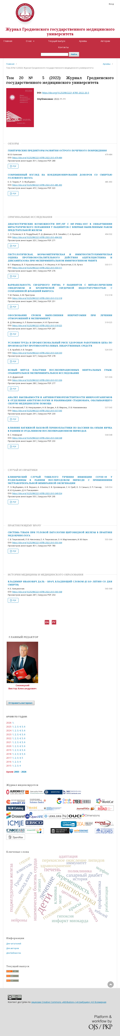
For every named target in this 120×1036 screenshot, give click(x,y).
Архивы (83, 41)
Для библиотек (13, 953)
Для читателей (13, 943)
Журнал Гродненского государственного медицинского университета (60, 31)
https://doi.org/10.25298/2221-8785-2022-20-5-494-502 (37, 237)
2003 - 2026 (20, 771)
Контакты (63, 47)
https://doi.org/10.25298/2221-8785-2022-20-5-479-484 (37, 157)
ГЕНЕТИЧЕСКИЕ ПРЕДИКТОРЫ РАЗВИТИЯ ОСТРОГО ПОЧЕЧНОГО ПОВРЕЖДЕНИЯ (57, 150)
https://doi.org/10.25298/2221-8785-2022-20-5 (65, 92)
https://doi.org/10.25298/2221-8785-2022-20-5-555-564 (37, 542)
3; (18, 726)
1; (13, 722)
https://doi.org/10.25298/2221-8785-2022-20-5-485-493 (37, 184)
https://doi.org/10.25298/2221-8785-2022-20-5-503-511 (37, 267)
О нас (29, 41)
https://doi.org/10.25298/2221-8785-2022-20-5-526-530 (37, 352)
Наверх (111, 997)
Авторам (105, 41)
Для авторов (12, 948)
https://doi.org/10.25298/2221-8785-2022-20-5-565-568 (37, 591)
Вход (111, 3)
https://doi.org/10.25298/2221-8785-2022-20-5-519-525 (37, 325)
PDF (14, 166)
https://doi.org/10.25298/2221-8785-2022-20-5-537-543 (37, 410)
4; (20, 726)
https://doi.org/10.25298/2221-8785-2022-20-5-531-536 (37, 380)
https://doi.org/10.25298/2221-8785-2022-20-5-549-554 (37, 493)
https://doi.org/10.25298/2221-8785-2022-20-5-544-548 (37, 437)
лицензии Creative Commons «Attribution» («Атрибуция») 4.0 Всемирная (68, 1002)
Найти (74, 54)
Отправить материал (20, 702)
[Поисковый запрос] (54, 54)
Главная (7, 41)
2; (15, 726)
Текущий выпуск (56, 41)
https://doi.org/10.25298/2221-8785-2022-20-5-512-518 (37, 298)
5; (22, 726)
